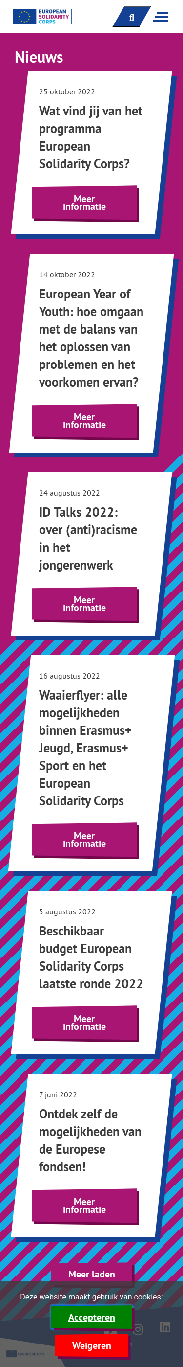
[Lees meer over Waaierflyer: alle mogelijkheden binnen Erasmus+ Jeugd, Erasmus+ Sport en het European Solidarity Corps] (91, 763)
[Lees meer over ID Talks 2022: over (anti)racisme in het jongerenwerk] (91, 554)
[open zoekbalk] (131, 16)
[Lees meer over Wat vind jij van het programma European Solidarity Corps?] (91, 152)
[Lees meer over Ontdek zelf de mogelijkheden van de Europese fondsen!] (91, 1155)
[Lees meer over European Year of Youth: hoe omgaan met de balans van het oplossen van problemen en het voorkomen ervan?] (91, 353)
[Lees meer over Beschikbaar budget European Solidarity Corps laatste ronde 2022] (91, 972)
